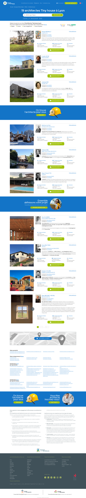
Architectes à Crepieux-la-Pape (48, 351)
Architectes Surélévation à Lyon (65, 382)
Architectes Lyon (31, 6)
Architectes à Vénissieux (47, 358)
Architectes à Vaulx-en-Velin (31, 358)
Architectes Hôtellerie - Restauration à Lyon (34, 372)
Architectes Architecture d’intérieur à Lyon (17, 387)
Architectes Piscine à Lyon (47, 384)
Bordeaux (12, 466)
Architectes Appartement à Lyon (49, 371)
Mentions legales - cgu (66, 464)
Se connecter (60, 3)
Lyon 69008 (49, 59)
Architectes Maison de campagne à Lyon (33, 368)
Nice (11, 467)
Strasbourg (12, 470)
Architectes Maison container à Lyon (16, 369)
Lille (10, 474)
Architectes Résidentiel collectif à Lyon (66, 371)
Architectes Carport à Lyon (64, 369)
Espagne (29, 464)
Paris (11, 460)
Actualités (64, 461)
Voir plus (40, 18)
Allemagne (29, 460)
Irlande (28, 467)
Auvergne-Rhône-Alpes (19, 6)
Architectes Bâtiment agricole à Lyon (49, 373)
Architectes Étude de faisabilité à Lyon (33, 387)
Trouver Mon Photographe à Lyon (20, 494)
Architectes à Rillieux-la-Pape (65, 357)
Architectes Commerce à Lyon (15, 372)
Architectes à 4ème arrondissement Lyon (17, 352)
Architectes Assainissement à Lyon (49, 387)
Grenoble (12, 477)
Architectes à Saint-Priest (14, 358)
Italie (28, 469)
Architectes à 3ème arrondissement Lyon (17, 351)
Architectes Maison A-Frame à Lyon (32, 369)
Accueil (11, 6)
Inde (28, 466)
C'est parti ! (54, 402)
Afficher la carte (43, 338)
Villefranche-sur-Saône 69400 (53, 248)
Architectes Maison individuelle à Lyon (17, 366)
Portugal (29, 472)
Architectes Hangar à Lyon (14, 373)
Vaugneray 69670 (50, 176)
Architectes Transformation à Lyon (16, 384)
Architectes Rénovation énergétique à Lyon (50, 382)
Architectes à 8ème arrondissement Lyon (67, 351)
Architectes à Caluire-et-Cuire (31, 357)
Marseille (11, 463)
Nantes (11, 469)
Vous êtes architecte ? (71, 3)
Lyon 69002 (49, 36)
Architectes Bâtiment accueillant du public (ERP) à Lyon (50, 375)
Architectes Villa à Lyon (64, 368)
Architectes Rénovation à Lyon (31, 382)
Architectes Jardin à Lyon (64, 384)
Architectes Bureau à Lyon (64, 372)
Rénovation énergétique (49, 463)
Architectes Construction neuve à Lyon (17, 382)
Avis (41, 3)
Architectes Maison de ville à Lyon (16, 368)
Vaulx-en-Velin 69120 (51, 153)
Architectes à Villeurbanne (14, 360)
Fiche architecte (72, 31)
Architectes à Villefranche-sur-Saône (66, 358)
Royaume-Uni (30, 474)
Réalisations (36, 3)
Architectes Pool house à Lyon (15, 371)
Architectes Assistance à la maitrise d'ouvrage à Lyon (34, 385)
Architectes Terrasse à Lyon (48, 383)
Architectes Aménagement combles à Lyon (18, 388)
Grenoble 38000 (50, 298)
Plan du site (64, 463)
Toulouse (12, 464)
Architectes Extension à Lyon (15, 383)
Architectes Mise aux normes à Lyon (66, 383)
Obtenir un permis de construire (51, 461)
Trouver (41, 115)
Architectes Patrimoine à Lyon (31, 374)
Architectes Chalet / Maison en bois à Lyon (50, 366)
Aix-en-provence (13, 475)
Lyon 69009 (49, 85)
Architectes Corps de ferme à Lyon (49, 369)
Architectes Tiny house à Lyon (48, 368)
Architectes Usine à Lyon (64, 373)
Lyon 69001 (49, 34)
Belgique (29, 461)
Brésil (28, 463)
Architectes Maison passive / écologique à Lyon (34, 367)
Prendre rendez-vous (39, 207)
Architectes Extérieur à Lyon (15, 374)
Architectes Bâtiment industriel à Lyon (33, 373)
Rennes (11, 472)
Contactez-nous (46, 3)
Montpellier (12, 478)
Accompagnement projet (49, 464)
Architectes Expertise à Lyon (31, 383)
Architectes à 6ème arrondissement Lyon (33, 351)
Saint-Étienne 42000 (51, 220)
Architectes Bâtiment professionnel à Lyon (50, 372)
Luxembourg (29, 470)
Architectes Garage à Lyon (31, 371)
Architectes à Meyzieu (47, 357)
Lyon (17, 363)
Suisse (28, 475)
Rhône (26, 6)
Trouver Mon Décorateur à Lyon (54, 494)
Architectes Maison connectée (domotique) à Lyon (68, 367)
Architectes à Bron (13, 357)
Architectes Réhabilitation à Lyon (65, 387)
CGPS (63, 466)
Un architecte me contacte (27, 3)
